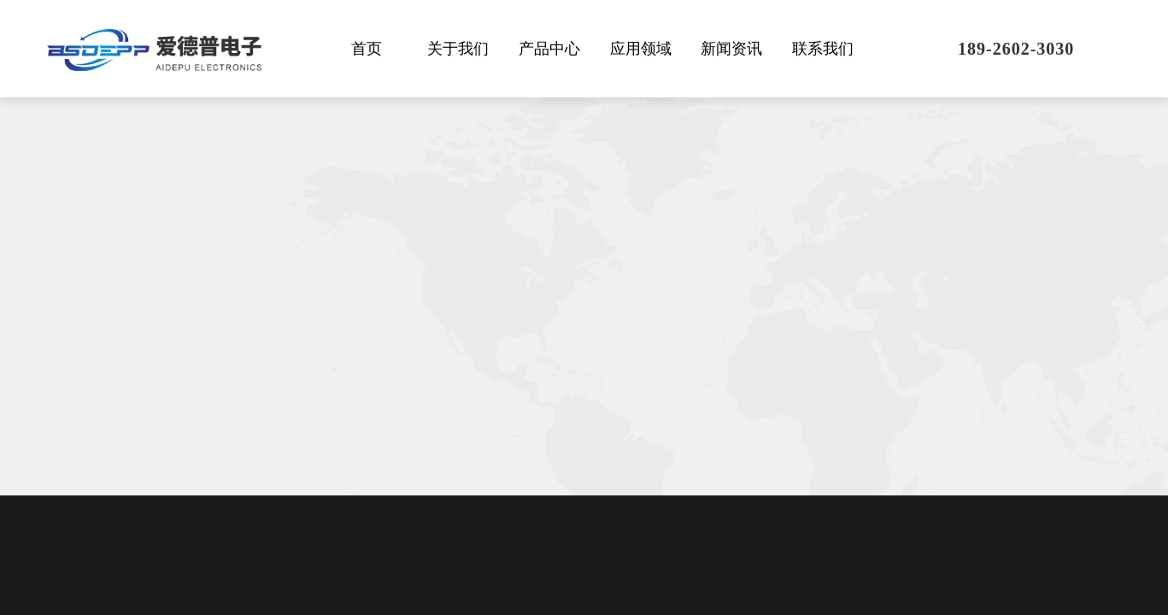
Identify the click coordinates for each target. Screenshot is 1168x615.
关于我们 (458, 48)
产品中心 (549, 48)
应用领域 (641, 48)
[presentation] (1044, 517)
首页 (366, 48)
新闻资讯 (731, 48)
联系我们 (823, 48)
